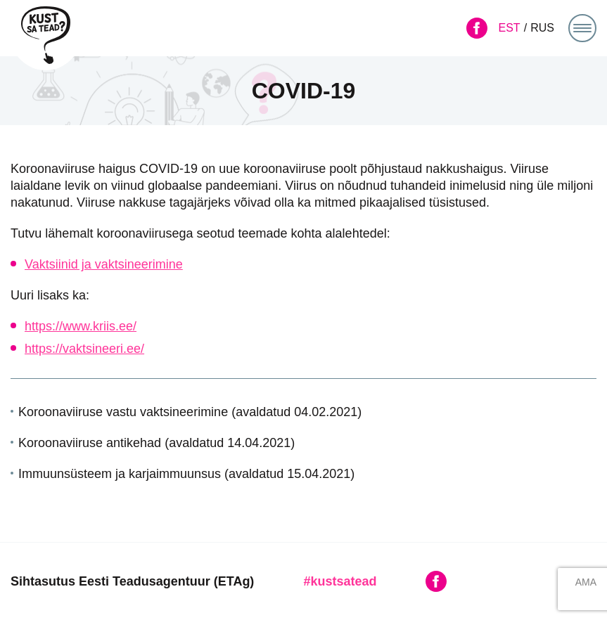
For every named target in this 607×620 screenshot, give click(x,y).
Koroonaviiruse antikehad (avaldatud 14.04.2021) (156, 443)
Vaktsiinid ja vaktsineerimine (104, 264)
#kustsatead (339, 581)
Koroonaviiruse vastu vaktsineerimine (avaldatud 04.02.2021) (190, 412)
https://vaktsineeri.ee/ (84, 349)
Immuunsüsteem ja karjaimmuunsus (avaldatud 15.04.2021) (186, 474)
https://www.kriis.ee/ (80, 326)
